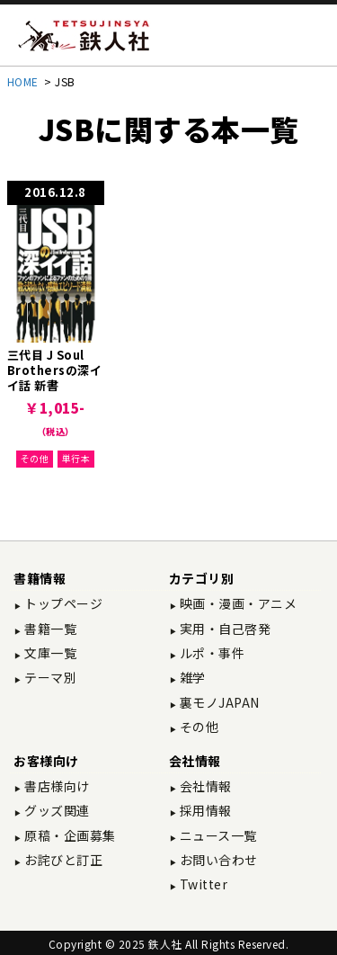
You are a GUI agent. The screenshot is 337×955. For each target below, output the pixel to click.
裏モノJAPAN (218, 702)
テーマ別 (49, 677)
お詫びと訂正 (62, 860)
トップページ (62, 603)
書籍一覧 (49, 629)
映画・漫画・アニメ (236, 603)
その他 (35, 458)
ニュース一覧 (216, 835)
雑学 (191, 677)
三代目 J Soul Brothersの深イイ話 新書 (54, 370)
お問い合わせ (217, 860)
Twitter (201, 884)
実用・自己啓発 (223, 629)
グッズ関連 (56, 810)
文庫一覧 (49, 653)
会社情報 (204, 786)
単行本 (76, 458)
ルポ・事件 (210, 653)
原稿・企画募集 (69, 835)
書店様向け (56, 786)
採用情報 (204, 810)
